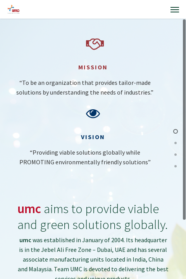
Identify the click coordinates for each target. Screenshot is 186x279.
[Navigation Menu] (174, 9)
